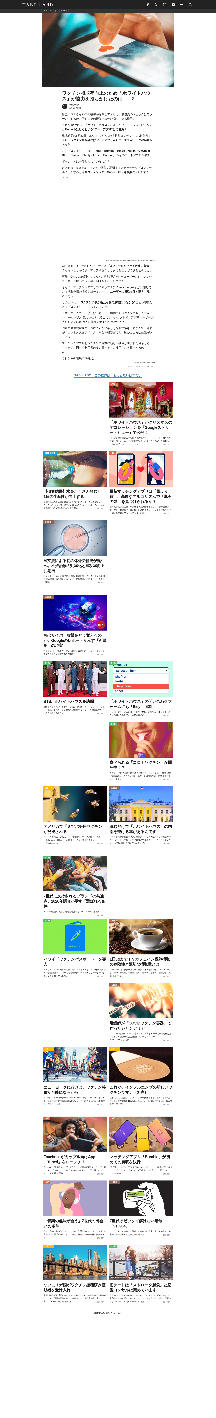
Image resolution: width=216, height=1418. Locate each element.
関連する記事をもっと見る (108, 1313)
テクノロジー (148, 367)
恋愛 (138, 367)
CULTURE (49, 523)
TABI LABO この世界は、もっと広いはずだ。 (107, 376)
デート (131, 367)
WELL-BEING (50, 454)
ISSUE (47, 664)
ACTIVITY (48, 789)
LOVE (113, 384)
